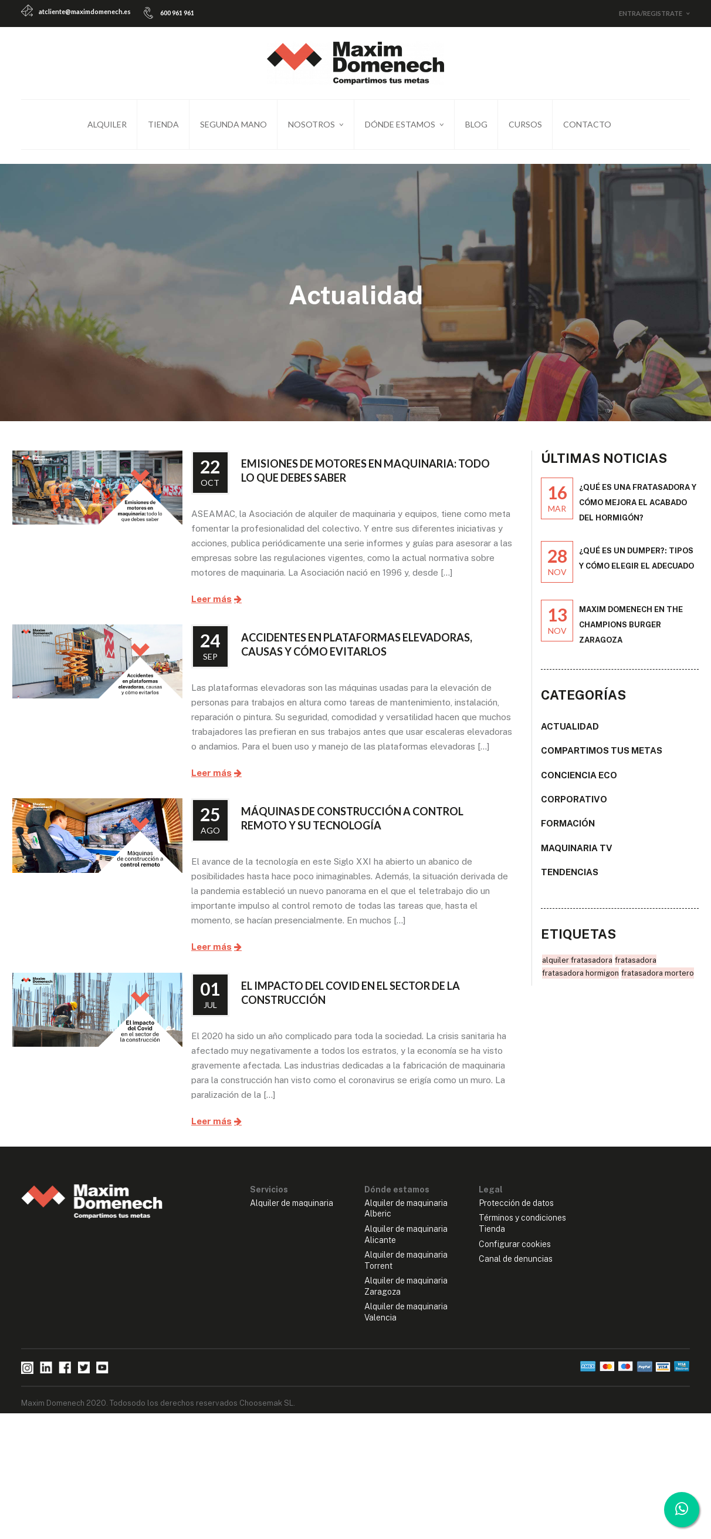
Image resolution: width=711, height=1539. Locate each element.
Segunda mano (233, 124)
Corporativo (574, 806)
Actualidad (570, 733)
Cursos (525, 124)
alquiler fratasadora (577, 967)
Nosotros (311, 124)
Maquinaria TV (576, 855)
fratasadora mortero (657, 980)
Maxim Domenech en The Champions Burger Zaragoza (631, 631)
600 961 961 (177, 12)
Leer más (211, 606)
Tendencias (569, 879)
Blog (476, 124)
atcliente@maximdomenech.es (85, 11)
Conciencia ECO (579, 782)
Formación (568, 830)
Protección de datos (516, 1210)
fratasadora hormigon (580, 980)
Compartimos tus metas (601, 757)
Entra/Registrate (650, 13)
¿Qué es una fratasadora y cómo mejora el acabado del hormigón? (637, 509)
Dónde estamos (400, 124)
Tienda (163, 124)
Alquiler (107, 124)
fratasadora (635, 967)
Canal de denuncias (516, 1266)
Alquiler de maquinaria (291, 1210)
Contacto (587, 124)
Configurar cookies (515, 1251)
